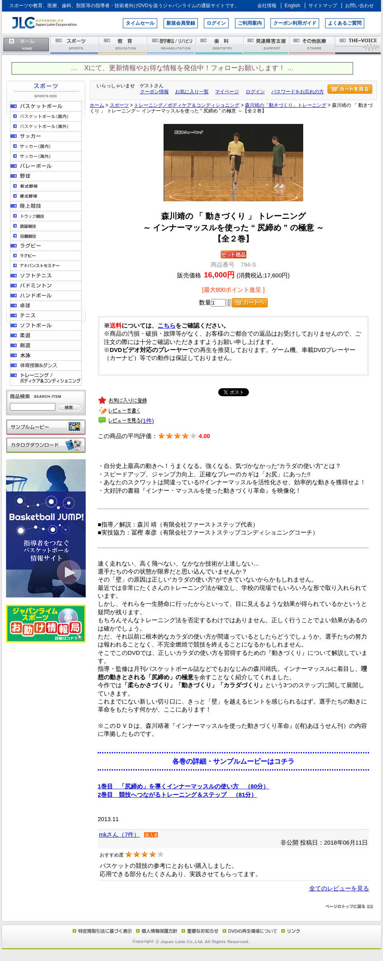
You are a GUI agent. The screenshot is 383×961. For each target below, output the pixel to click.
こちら (167, 325)
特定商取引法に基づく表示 (102, 930)
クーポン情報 (154, 91)
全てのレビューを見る (339, 888)
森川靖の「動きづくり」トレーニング (285, 105)
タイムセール (140, 23)
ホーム (26, 45)
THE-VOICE (358, 45)
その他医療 (313, 45)
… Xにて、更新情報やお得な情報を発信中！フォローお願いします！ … (182, 68)
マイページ (227, 91)
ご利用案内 (250, 23)
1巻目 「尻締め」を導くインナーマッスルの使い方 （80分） (183, 786)
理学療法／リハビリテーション (171, 45)
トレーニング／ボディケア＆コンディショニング (186, 105)
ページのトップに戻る (191, 907)
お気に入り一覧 (192, 91)
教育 (123, 45)
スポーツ (75, 45)
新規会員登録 (180, 23)
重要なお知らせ (198, 930)
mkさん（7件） (119, 834)
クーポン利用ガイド (294, 23)
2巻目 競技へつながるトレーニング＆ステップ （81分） (177, 795)
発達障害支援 (267, 45)
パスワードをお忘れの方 (297, 91)
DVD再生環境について (250, 930)
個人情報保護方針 (155, 930)
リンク (290, 930)
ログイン (216, 23)
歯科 (219, 45)
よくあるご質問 (344, 23)
